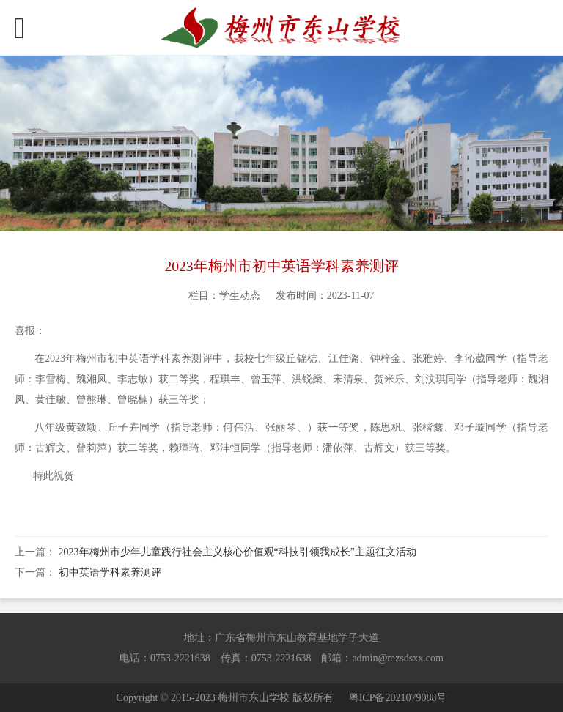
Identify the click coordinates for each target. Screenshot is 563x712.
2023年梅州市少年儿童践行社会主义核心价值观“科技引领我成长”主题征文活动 (237, 551)
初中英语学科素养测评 (110, 572)
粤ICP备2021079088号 (398, 697)
